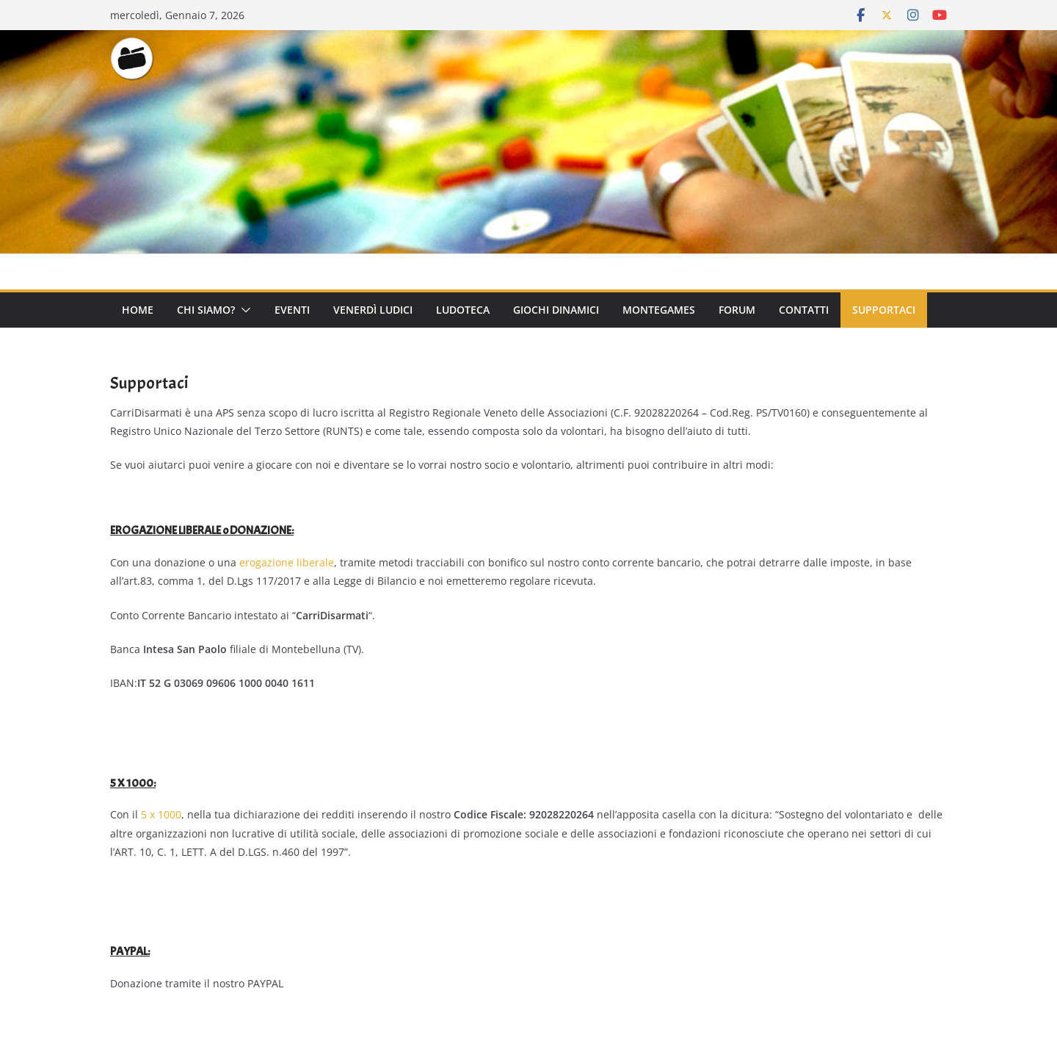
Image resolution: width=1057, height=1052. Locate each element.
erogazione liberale (286, 562)
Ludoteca (463, 310)
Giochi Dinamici (556, 310)
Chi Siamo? (206, 310)
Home (137, 310)
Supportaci (883, 310)
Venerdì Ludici (373, 310)
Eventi (292, 310)
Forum (737, 310)
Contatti (804, 310)
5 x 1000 (161, 814)
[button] (243, 310)
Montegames (658, 310)
